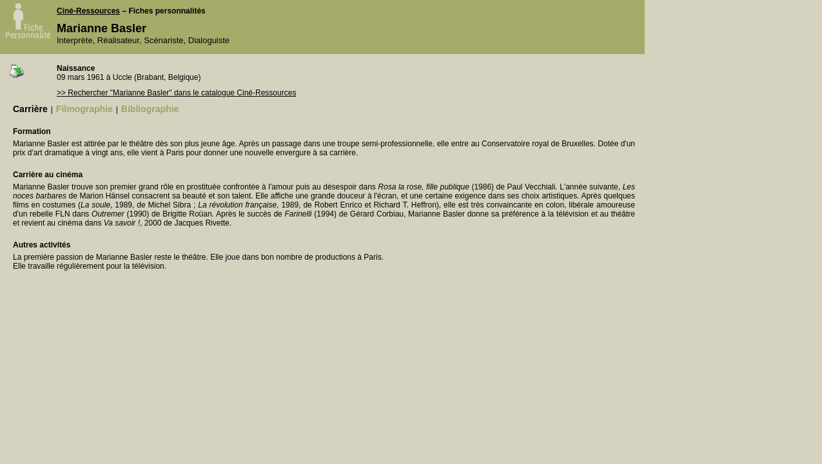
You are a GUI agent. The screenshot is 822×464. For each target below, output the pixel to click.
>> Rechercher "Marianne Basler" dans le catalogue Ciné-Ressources (176, 92)
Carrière (30, 109)
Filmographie (84, 109)
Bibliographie (150, 109)
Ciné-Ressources (88, 10)
